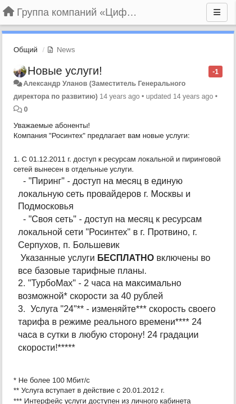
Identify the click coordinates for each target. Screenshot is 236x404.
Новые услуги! (65, 71)
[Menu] (217, 12)
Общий (25, 49)
